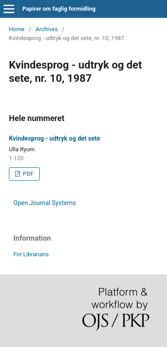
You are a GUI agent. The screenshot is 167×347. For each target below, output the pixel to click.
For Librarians (31, 254)
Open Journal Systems (44, 202)
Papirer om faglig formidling (59, 8)
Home (16, 29)
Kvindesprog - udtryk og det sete (54, 138)
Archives (47, 29)
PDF (27, 173)
